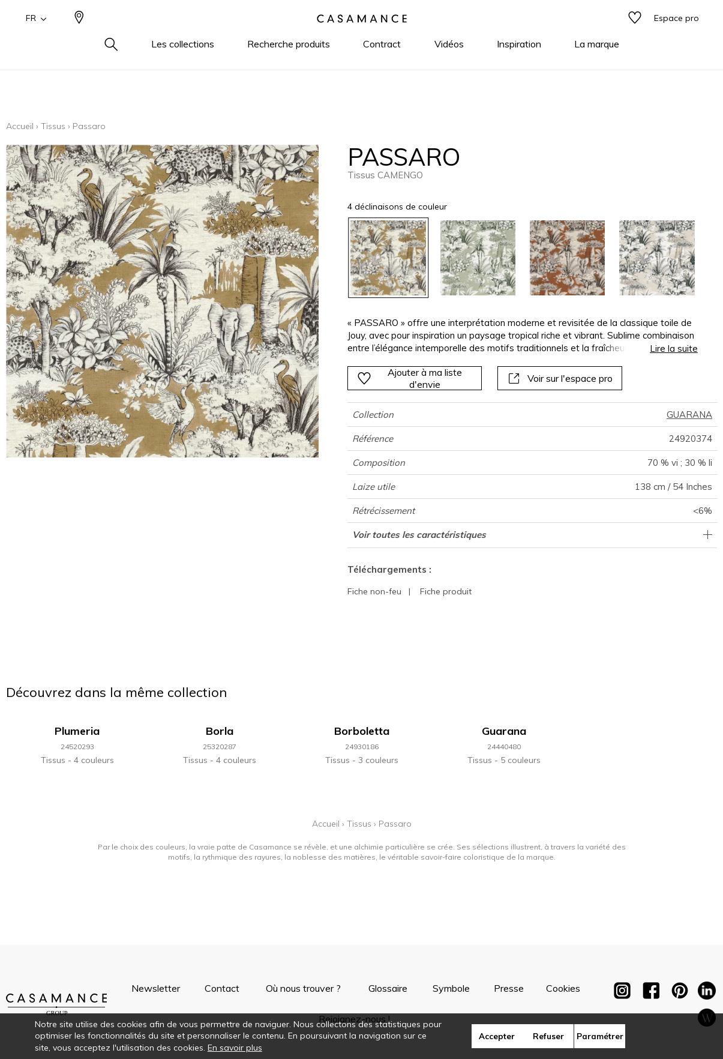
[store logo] (361, 38)
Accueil (20, 126)
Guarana (504, 731)
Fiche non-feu (374, 591)
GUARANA (689, 414)
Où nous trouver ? (303, 988)
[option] (387, 257)
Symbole (451, 988)
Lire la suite (674, 348)
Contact (222, 988)
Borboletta (361, 731)
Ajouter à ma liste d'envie (409, 378)
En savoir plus (235, 1047)
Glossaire (387, 988)
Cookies (563, 988)
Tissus (53, 126)
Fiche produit (446, 591)
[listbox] (515, 257)
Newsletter (155, 988)
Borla (219, 731)
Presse (509, 988)
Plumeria (77, 731)
